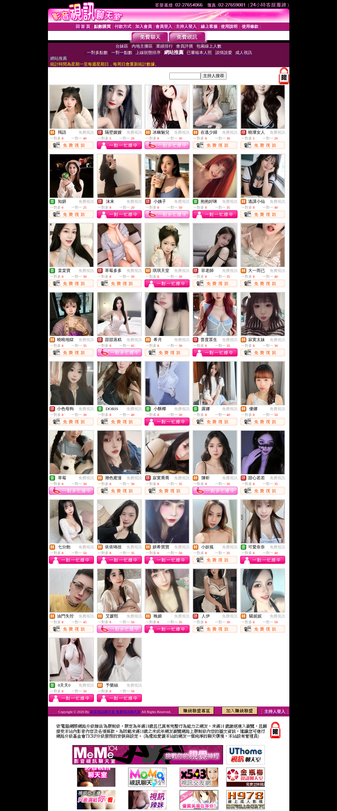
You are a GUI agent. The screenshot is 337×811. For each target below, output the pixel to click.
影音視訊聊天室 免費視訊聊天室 (115, 712)
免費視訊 (86, 132)
